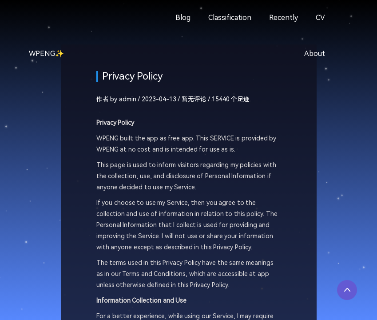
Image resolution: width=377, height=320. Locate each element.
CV (320, 17)
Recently (283, 17)
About (314, 53)
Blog (182, 17)
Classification (229, 17)
